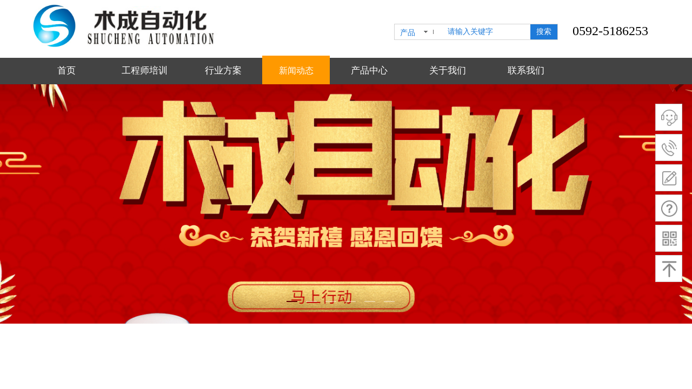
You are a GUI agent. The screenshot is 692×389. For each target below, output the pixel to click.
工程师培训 (145, 70)
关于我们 (447, 70)
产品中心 (369, 70)
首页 (66, 70)
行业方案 (223, 70)
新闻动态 (296, 70)
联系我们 (526, 70)
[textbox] (486, 32)
